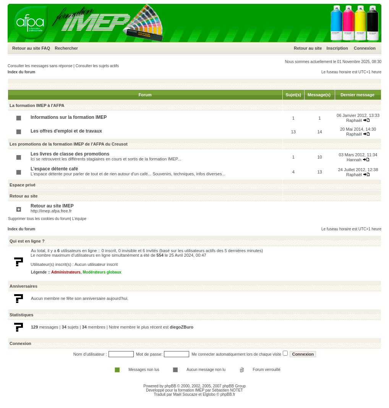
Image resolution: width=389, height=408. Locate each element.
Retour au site (26, 48)
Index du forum (21, 72)
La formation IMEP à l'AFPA (37, 105)
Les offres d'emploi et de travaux (66, 131)
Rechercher (66, 48)
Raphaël (354, 120)
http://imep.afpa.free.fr (51, 211)
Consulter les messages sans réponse (40, 66)
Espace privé (23, 185)
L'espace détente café (54, 169)
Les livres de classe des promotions (70, 154)
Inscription (337, 48)
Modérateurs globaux (102, 272)
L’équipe (79, 219)
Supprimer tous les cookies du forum (39, 219)
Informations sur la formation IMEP (69, 117)
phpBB (170, 386)
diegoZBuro (181, 327)
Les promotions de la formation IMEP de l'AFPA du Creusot (69, 144)
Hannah (354, 159)
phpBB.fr (227, 394)
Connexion (365, 48)
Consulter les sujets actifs (97, 66)
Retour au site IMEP (52, 206)
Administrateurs (66, 272)
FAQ (45, 48)
